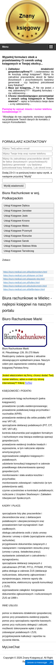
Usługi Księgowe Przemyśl (18, 230)
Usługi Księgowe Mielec (16, 226)
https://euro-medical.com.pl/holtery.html (21, 282)
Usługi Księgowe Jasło (16, 215)
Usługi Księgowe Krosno (17, 220)
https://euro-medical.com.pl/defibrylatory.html (24, 289)
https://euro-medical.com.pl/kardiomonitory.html (25, 272)
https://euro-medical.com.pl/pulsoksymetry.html (25, 286)
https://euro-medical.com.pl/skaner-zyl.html (23, 275)
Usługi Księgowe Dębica (17, 205)
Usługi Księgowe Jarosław (18, 210)
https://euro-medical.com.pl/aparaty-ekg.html (24, 279)
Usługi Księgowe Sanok (16, 241)
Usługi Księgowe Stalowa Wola (20, 246)
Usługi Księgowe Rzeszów (18, 236)
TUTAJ (28, 383)
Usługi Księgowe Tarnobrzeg (19, 251)
